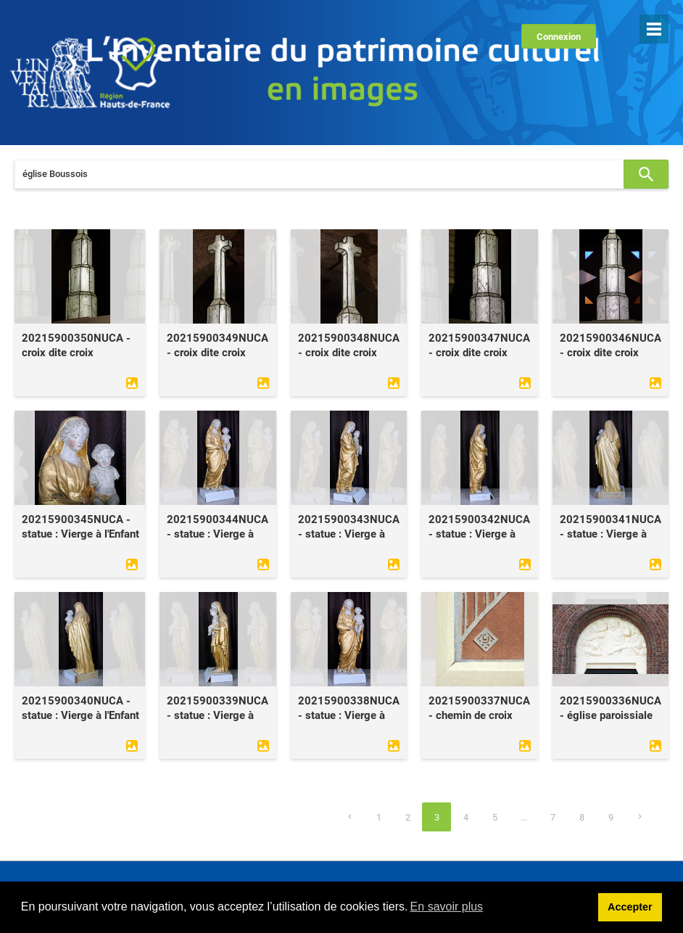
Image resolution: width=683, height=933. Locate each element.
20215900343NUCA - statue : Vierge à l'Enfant (349, 534)
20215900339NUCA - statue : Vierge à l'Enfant (217, 715)
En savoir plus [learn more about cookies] (447, 906)
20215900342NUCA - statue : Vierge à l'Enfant (479, 534)
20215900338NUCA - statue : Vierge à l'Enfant (349, 715)
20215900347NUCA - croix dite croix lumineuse (479, 353)
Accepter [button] (630, 907)
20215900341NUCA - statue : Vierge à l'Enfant (610, 534)
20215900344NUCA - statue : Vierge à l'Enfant (217, 534)
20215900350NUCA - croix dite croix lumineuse (76, 353)
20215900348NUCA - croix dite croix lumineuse (349, 353)
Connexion (559, 36)
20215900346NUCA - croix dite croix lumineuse (610, 353)
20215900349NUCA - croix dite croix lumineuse (217, 353)
